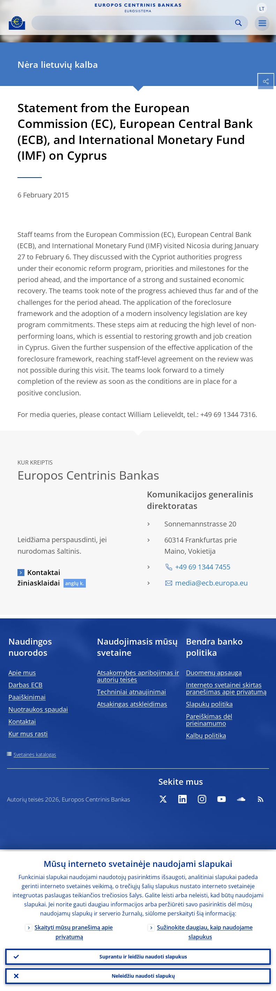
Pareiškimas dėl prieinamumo (209, 719)
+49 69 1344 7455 (202, 567)
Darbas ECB (25, 685)
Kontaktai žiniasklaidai (38, 578)
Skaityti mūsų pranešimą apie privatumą (74, 930)
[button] (261, 8)
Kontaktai (22, 721)
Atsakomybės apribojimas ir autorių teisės (138, 676)
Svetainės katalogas (35, 754)
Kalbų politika (206, 735)
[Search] (134, 23)
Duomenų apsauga (214, 672)
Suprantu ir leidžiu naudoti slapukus (143, 955)
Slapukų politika (209, 704)
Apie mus (22, 672)
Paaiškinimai (27, 697)
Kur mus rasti (28, 734)
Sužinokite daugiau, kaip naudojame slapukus (205, 930)
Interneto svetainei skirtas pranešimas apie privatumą (226, 688)
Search (238, 23)
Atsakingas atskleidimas (132, 704)
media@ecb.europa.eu (211, 583)
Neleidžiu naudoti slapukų (143, 975)
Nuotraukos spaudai (38, 709)
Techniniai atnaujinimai (131, 692)
